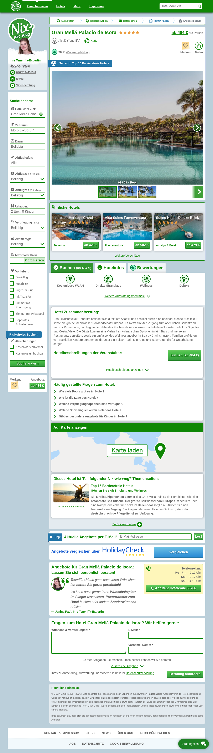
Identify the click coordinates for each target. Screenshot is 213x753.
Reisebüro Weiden (155, 733)
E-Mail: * (134, 630)
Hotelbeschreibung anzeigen (124, 369)
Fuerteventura (114, 245)
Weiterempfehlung (77, 52)
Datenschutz (93, 743)
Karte (90, 40)
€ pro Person (34, 260)
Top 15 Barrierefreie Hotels (71, 506)
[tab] (72, 268)
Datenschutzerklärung (140, 673)
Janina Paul (19, 67)
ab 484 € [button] (37, 385)
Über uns (125, 733)
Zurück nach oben (127, 524)
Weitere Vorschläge (127, 255)
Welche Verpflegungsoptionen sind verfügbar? (91, 404)
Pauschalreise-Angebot (160, 694)
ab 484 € (180, 32)
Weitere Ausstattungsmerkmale (124, 296)
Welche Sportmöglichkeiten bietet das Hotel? (90, 410)
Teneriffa (73, 40)
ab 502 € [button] (142, 245)
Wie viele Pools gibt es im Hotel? (81, 391)
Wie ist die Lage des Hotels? (78, 397)
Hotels (60, 6)
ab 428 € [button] (90, 245)
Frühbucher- (186, 705)
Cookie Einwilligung (127, 743)
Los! (198, 536)
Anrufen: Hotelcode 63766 (173, 588)
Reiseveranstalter (121, 698)
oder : (23, 108)
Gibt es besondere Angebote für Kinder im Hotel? (93, 416)
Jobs (90, 733)
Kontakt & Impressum (61, 733)
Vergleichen (178, 552)
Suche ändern (27, 363)
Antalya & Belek (166, 245)
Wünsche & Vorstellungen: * (70, 630)
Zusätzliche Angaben (124, 666)
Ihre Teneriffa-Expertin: (26, 60)
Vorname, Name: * (140, 645)
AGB (72, 743)
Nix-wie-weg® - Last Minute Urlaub (21, 30)
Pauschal (37, 6)
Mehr (76, 6)
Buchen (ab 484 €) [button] (184, 355)
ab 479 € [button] (193, 245)
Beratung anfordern (185, 674)
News (106, 733)
